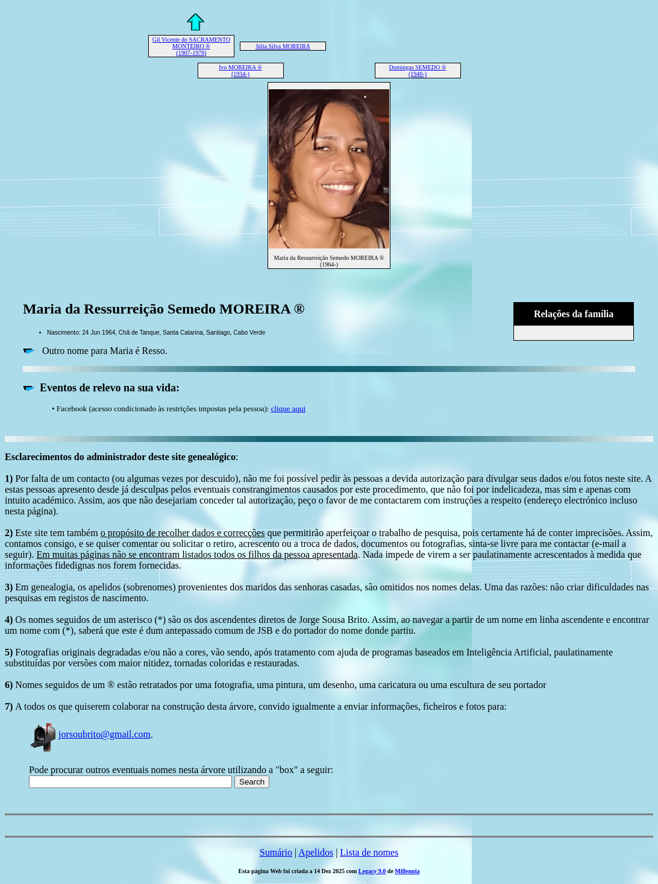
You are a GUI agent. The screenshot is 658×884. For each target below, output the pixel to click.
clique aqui (288, 408)
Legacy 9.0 (372, 871)
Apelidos (315, 852)
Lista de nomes (369, 852)
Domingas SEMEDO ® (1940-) (417, 70)
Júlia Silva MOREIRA (282, 46)
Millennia (407, 871)
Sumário (276, 852)
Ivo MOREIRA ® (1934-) (240, 70)
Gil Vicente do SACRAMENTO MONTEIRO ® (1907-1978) (191, 46)
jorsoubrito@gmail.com (90, 734)
